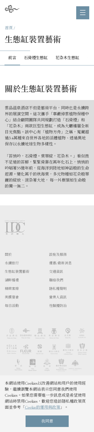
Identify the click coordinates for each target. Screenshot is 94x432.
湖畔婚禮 (12, 288)
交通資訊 (56, 280)
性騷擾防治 (58, 314)
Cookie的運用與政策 (42, 407)
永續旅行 (12, 271)
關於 (8, 263)
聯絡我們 (56, 288)
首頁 (9, 28)
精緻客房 (12, 297)
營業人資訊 (58, 305)
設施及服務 (58, 263)
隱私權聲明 (58, 297)
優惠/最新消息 (60, 271)
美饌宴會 (12, 305)
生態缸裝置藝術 (17, 280)
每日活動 (12, 314)
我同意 (47, 421)
